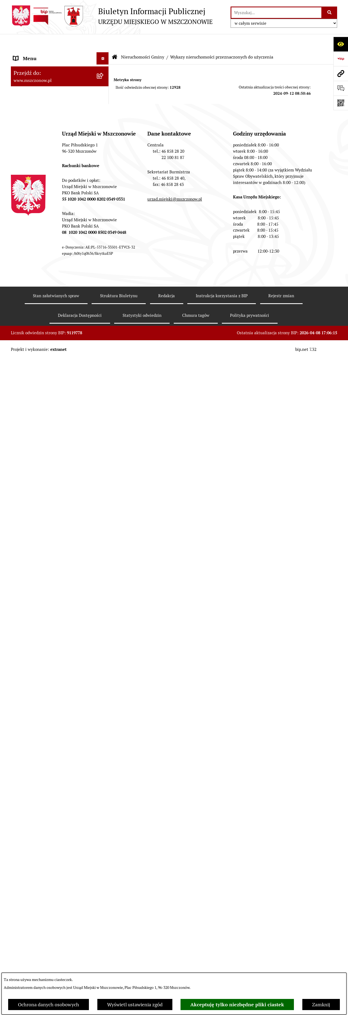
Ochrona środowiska (35, 520)
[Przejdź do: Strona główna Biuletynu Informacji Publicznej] (115, 40)
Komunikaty (26, 652)
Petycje (21, 640)
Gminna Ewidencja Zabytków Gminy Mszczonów (52, 600)
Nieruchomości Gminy (37, 257)
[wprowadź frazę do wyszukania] (276, 13)
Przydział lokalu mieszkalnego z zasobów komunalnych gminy (47, 737)
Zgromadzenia (29, 616)
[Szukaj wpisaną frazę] (329, 13)
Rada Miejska (27, 91)
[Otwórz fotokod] (340, 103)
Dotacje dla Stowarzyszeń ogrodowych (55, 721)
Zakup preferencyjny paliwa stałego (51, 689)
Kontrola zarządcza (34, 213)
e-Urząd (22, 572)
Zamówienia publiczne (37, 128)
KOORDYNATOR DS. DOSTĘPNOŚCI (52, 665)
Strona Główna (29, 54)
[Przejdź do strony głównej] (112, 16)
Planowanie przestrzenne (41, 140)
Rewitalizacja (27, 152)
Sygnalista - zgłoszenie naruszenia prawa (50, 705)
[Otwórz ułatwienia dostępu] (340, 44)
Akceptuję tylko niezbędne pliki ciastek (237, 1004)
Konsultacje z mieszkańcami (43, 245)
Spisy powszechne (32, 584)
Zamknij (321, 1004)
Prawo (20, 164)
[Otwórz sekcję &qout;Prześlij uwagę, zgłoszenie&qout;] (340, 88)
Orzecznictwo (28, 753)
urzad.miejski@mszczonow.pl (174, 876)
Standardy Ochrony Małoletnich (48, 677)
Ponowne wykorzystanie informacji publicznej (51, 556)
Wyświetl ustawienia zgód (135, 1004)
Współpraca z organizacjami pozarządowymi (43, 229)
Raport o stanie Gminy (37, 115)
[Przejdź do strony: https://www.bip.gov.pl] (340, 58)
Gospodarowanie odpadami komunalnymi (42, 536)
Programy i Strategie (35, 177)
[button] (104, 54)
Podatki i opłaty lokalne (38, 201)
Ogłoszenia (25, 628)
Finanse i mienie (31, 189)
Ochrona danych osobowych (48, 1004)
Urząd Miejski (28, 103)
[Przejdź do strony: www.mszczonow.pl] (340, 73)
